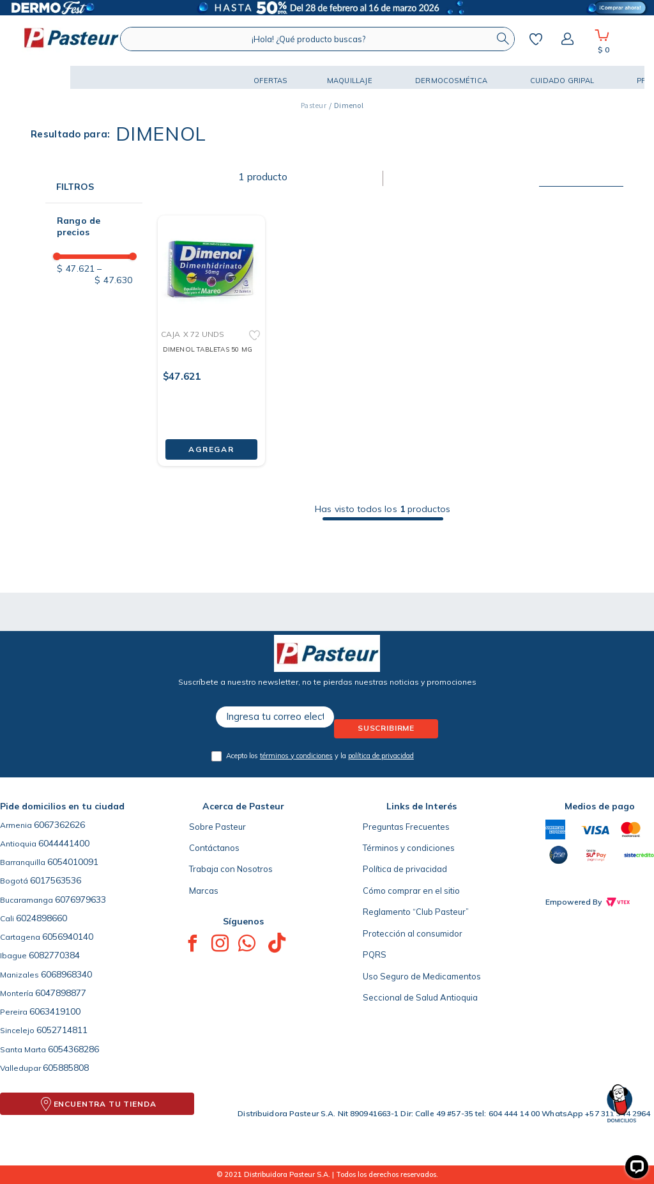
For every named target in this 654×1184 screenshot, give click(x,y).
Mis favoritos (535, 39)
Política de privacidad (405, 869)
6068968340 (66, 974)
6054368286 (73, 1049)
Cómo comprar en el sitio (411, 890)
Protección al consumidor (412, 933)
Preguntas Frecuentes (406, 827)
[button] (45, 77)
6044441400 (63, 843)
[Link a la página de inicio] (313, 105)
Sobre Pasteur (217, 827)
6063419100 (54, 1011)
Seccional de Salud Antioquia (420, 997)
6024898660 (41, 918)
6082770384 (54, 955)
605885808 (66, 1067)
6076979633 (80, 899)
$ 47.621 (76, 268)
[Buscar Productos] (502, 39)
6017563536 (55, 880)
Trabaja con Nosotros (231, 869)
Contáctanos (214, 848)
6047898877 (60, 993)
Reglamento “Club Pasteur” (416, 912)
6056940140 (67, 936)
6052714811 (61, 1030)
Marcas (203, 890)
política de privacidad (381, 755)
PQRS (374, 954)
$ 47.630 (113, 274)
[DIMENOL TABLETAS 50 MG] (212, 330)
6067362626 (59, 824)
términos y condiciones (296, 755)
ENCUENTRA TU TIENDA (105, 1104)
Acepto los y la (320, 755)
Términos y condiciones (409, 848)
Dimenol (348, 105)
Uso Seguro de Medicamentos (422, 976)
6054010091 (72, 862)
